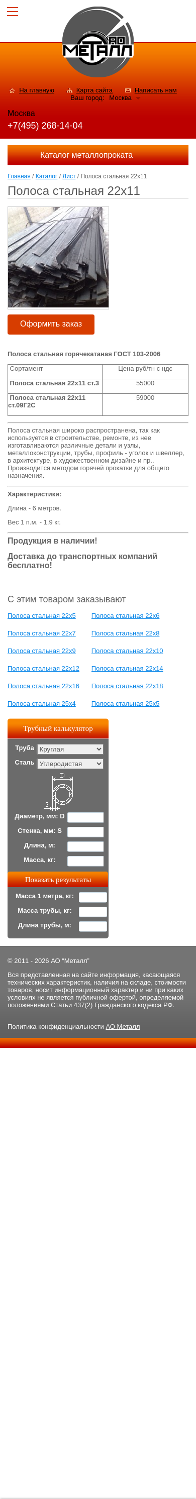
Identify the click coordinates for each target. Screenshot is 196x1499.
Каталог (47, 176)
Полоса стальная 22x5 (42, 615)
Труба (24, 748)
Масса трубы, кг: (45, 910)
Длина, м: (39, 845)
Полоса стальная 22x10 (127, 651)
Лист (68, 176)
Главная (19, 176)
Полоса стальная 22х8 (125, 633)
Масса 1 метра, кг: (45, 896)
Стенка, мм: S (40, 830)
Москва (120, 97)
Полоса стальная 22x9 (42, 651)
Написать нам (156, 90)
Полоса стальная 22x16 (43, 686)
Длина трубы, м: (44, 925)
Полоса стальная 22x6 (125, 615)
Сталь (24, 762)
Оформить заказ (51, 323)
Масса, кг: (40, 860)
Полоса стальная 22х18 (127, 686)
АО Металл (123, 1026)
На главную (36, 90)
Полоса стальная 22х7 (42, 633)
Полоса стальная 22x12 (43, 668)
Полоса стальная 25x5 (125, 703)
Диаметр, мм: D (39, 816)
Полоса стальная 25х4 (42, 703)
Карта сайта (94, 90)
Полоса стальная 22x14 (127, 668)
